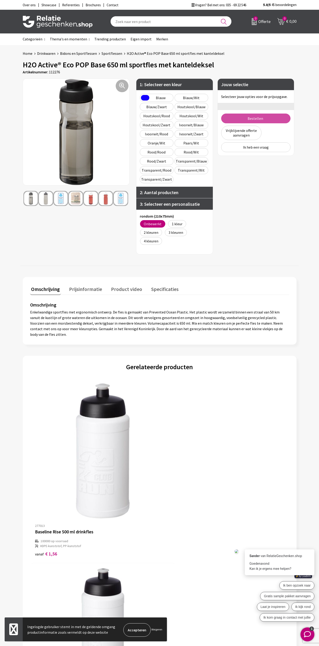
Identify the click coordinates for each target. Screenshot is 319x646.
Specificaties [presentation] (157, 288)
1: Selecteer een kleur (161, 84)
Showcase (174, 567)
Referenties (175, 582)
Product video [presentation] (121, 288)
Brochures (174, 574)
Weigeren (156, 630)
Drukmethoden (111, 582)
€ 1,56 (46, 472)
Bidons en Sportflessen (78, 53)
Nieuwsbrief (108, 567)
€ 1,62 (111, 472)
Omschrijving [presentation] (44, 288)
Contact (172, 559)
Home (27, 53)
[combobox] (171, 21)
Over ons (106, 559)
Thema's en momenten (68, 39)
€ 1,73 (175, 472)
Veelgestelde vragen (115, 574)
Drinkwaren (46, 53)
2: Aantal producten (159, 192)
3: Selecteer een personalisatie (170, 204)
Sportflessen (112, 53)
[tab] (44, 289)
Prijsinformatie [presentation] (82, 288)
